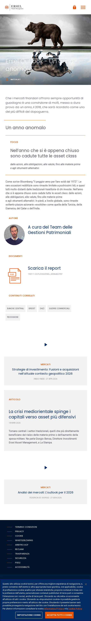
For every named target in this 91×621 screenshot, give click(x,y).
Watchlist (13, 80)
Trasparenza (22, 553)
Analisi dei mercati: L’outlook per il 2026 (45, 492)
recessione (12, 317)
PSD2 (17, 562)
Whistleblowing (24, 540)
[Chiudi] (85, 584)
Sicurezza (20, 558)
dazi (42, 308)
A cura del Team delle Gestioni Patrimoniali (50, 229)
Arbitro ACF (21, 544)
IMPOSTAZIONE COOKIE (29, 615)
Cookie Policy (75, 608)
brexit (32, 308)
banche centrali (15, 308)
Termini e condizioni (26, 526)
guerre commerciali (59, 308)
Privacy (19, 531)
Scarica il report (44, 268)
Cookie (19, 535)
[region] (45, 600)
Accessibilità (22, 567)
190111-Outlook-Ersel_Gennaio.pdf (45, 274)
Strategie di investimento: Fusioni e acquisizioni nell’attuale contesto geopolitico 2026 (45, 371)
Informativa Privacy (54, 608)
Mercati (46, 364)
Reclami (19, 549)
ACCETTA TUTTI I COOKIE (59, 615)
